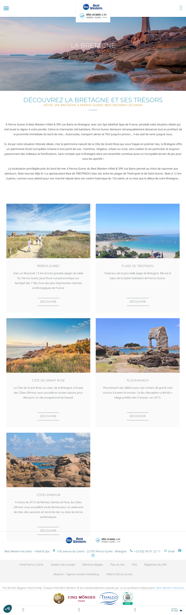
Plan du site (117, 564)
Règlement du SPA (155, 564)
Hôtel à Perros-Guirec (119, 574)
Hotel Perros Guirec (31, 564)
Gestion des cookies (63, 564)
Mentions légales (92, 564)
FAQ (134, 564)
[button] (6, 8)
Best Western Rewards (170, 588)
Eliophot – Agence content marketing (76, 574)
